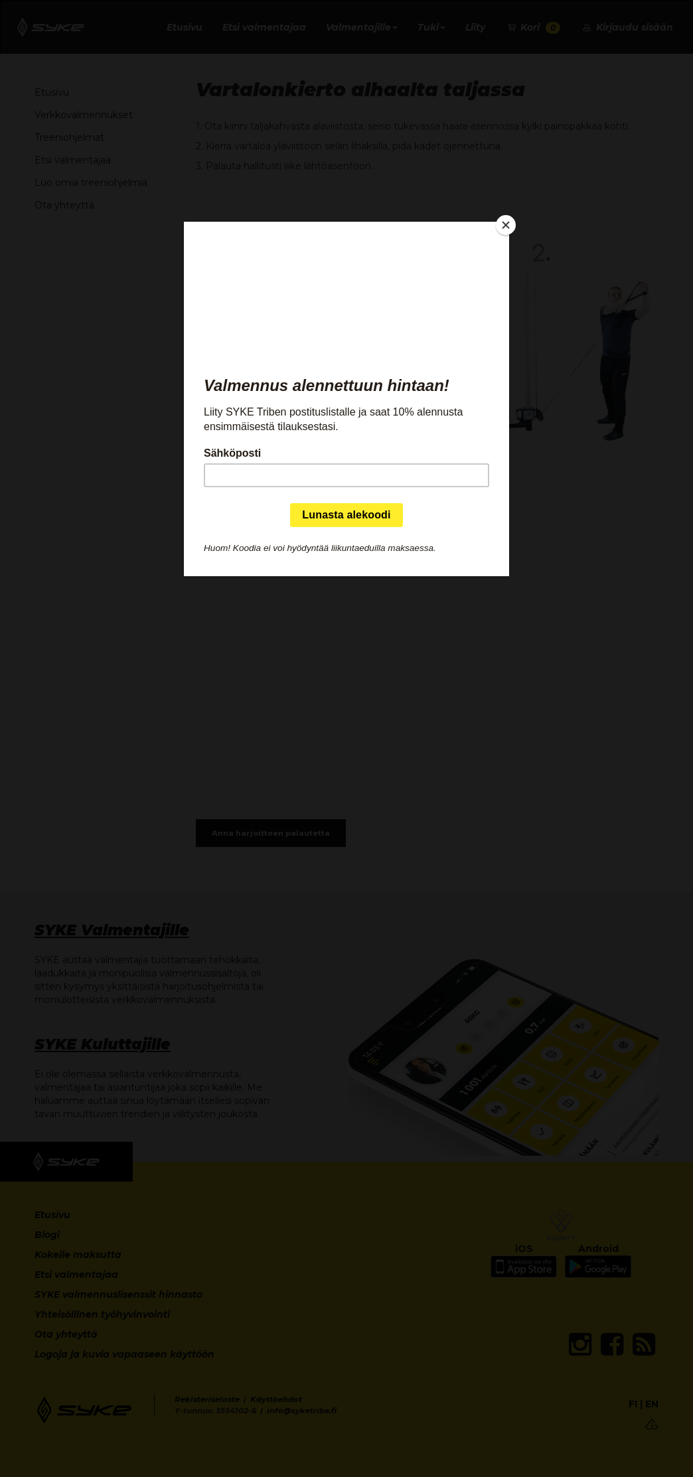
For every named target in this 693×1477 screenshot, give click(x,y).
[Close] (506, 225)
